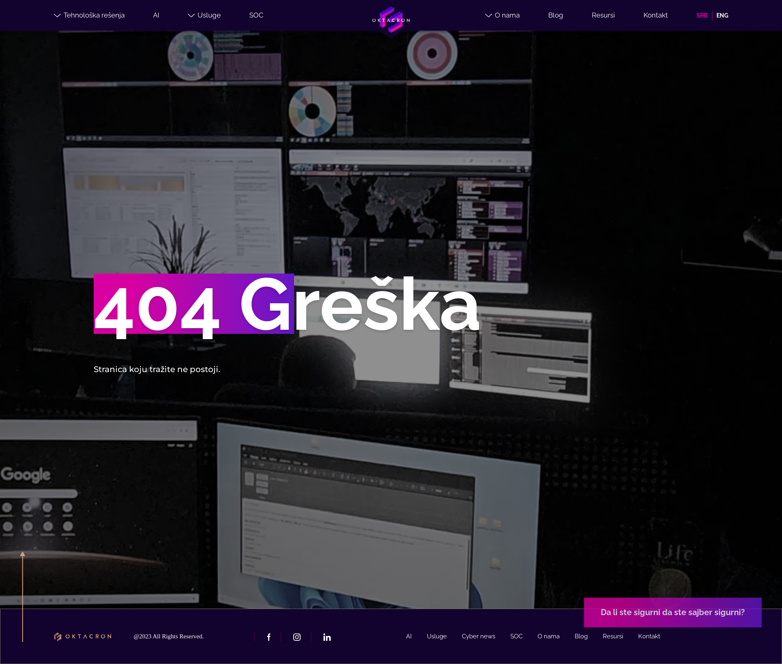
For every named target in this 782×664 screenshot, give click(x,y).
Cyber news (478, 636)
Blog (555, 15)
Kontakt (656, 15)
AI (156, 15)
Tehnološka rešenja (89, 15)
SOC (256, 15)
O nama (502, 15)
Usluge (204, 15)
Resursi (603, 15)
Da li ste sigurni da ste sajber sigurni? (673, 612)
